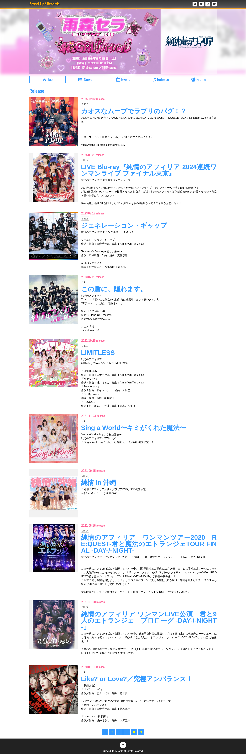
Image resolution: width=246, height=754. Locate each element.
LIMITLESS (98, 352)
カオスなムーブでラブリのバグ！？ (134, 111)
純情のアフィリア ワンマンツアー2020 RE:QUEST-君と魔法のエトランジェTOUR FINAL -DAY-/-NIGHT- (149, 544)
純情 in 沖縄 (98, 482)
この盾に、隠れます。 (114, 289)
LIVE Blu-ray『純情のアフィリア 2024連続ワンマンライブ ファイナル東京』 (149, 170)
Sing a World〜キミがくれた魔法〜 (133, 427)
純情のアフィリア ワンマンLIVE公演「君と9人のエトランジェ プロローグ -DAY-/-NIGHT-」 (149, 620)
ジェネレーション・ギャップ (124, 225)
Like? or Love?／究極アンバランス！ (137, 678)
